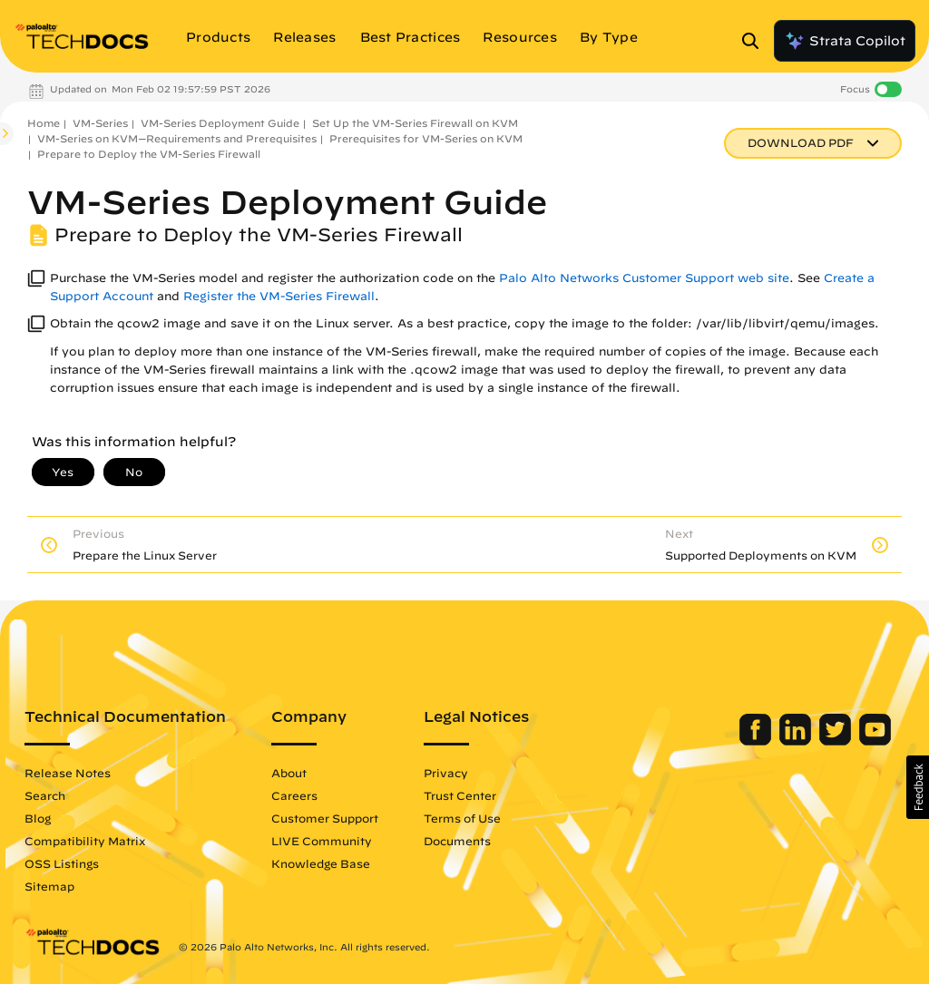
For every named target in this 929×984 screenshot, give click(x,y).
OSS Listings (61, 863)
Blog (37, 818)
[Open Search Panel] (755, 41)
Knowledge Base (320, 863)
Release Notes (67, 772)
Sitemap (49, 886)
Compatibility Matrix (84, 840)
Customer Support (324, 818)
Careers (294, 795)
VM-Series (100, 123)
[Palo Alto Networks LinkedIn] (797, 741)
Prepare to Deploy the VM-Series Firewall (148, 154)
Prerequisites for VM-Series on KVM (426, 138)
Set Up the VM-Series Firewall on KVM (415, 123)
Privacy (446, 772)
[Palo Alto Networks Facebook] (757, 741)
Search (44, 795)
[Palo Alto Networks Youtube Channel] (875, 741)
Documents (457, 840)
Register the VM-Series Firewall (279, 296)
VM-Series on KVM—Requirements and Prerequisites (177, 138)
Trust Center (460, 795)
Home (43, 123)
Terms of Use (462, 818)
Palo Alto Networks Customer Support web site (644, 278)
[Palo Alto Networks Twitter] (837, 741)
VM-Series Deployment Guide (220, 123)
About (289, 772)
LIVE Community (321, 840)
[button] (917, 787)
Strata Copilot (844, 41)
